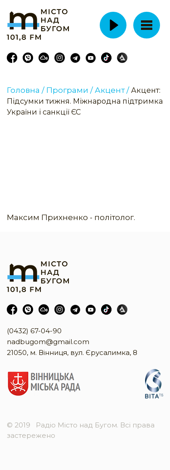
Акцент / (112, 90)
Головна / (25, 90)
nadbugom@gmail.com (48, 341)
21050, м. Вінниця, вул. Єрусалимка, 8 (72, 352)
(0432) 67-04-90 (34, 330)
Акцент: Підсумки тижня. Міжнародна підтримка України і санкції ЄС (85, 101)
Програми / (69, 90)
